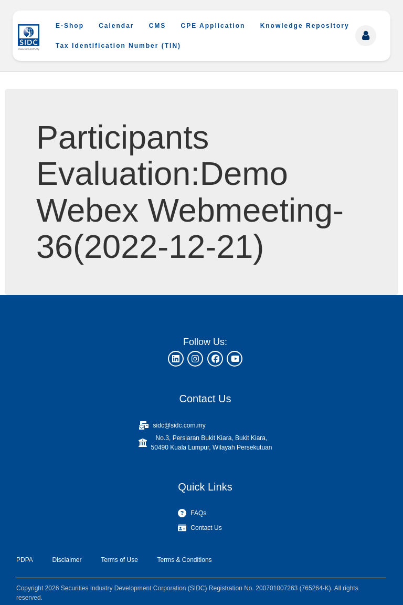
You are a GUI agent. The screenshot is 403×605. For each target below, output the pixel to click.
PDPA (24, 560)
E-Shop (70, 25)
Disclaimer (66, 560)
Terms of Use (119, 560)
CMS (157, 25)
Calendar (116, 25)
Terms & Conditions (184, 560)
